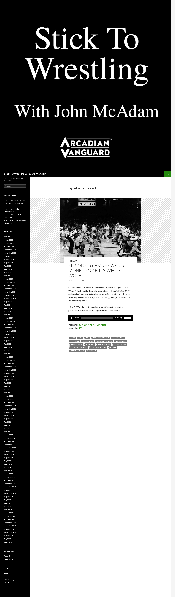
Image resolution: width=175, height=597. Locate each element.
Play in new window (86, 324)
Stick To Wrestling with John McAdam (25, 173)
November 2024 (10, 292)
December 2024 (10, 289)
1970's (73, 338)
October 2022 (9, 373)
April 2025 (8, 276)
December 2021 (10, 406)
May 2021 (7, 428)
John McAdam (76, 344)
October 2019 (9, 490)
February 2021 (9, 438)
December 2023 (10, 328)
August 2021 (8, 419)
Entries (8, 576)
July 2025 (7, 266)
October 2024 (9, 295)
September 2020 (10, 454)
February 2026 (9, 243)
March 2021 (8, 435)
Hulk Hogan (121, 341)
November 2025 (10, 253)
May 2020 (7, 467)
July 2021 (7, 422)
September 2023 (10, 337)
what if (113, 347)
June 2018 (8, 542)
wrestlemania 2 (77, 351)
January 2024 (9, 324)
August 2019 (8, 497)
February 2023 (9, 360)
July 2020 (7, 461)
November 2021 (10, 409)
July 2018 (7, 539)
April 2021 (8, 432)
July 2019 (7, 500)
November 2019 (10, 487)
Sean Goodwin (104, 344)
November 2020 (10, 448)
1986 (87, 338)
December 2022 (10, 367)
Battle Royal (118, 338)
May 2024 (7, 311)
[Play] (72, 318)
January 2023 (9, 363)
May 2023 (7, 350)
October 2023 (9, 334)
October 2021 (9, 412)
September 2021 (10, 415)
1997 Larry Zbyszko (101, 338)
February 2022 (9, 399)
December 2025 (10, 250)
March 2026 (8, 240)
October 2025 (9, 256)
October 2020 (9, 451)
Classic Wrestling (104, 341)
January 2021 (9, 441)
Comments (9, 579)
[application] (100, 318)
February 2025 (9, 282)
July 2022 (7, 383)
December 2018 (10, 523)
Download (101, 324)
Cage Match (88, 341)
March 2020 (8, 474)
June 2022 (8, 386)
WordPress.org (9, 583)
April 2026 (8, 237)
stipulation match (98, 347)
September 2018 (10, 532)
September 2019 (10, 493)
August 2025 (8, 263)
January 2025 (9, 285)
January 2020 (9, 480)
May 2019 (7, 506)
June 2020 (8, 464)
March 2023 (8, 357)
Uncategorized (9, 559)
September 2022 (10, 376)
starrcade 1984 (120, 344)
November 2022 (10, 370)
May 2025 (7, 272)
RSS (80, 328)
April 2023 (8, 354)
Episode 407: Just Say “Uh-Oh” (15, 200)
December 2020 (10, 445)
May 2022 (7, 389)
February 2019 (9, 516)
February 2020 (9, 477)
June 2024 (8, 308)
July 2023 (7, 344)
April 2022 (8, 393)
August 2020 (8, 458)
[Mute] (121, 318)
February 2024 (9, 321)
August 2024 (8, 302)
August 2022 (8, 380)
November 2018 (10, 526)
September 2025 (10, 259)
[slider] (97, 318)
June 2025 (8, 269)
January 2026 (9, 246)
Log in (6, 573)
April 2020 (8, 471)
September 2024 (10, 298)
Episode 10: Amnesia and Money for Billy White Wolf (96, 270)
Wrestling (92, 351)
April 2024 (8, 315)
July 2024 (7, 305)
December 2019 (10, 484)
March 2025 (8, 279)
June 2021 (8, 425)
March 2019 (8, 513)
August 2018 (8, 536)
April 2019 (8, 510)
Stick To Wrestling (79, 347)
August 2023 (8, 341)
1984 (80, 338)
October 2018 (9, 529)
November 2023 (10, 331)
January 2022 (9, 402)
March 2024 (8, 318)
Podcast (72, 261)
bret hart (75, 341)
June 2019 (8, 503)
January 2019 (9, 519)
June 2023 (8, 347)
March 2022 (8, 396)
